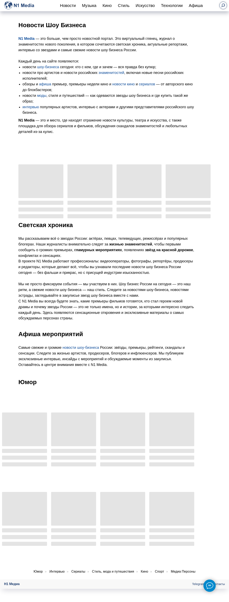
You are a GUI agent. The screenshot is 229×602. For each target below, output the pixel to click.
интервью (30, 107)
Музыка (89, 5)
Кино (107, 5)
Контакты (218, 584)
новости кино (123, 84)
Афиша (196, 5)
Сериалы (78, 571)
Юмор (38, 571)
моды (41, 96)
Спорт (159, 571)
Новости (68, 5)
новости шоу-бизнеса (81, 348)
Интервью (57, 571)
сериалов (147, 84)
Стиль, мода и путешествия (113, 571)
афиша (45, 84)
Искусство (145, 5)
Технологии (172, 5)
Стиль (123, 5)
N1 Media (26, 39)
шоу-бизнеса (48, 67)
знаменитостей (111, 73)
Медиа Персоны (183, 571)
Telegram (198, 584)
